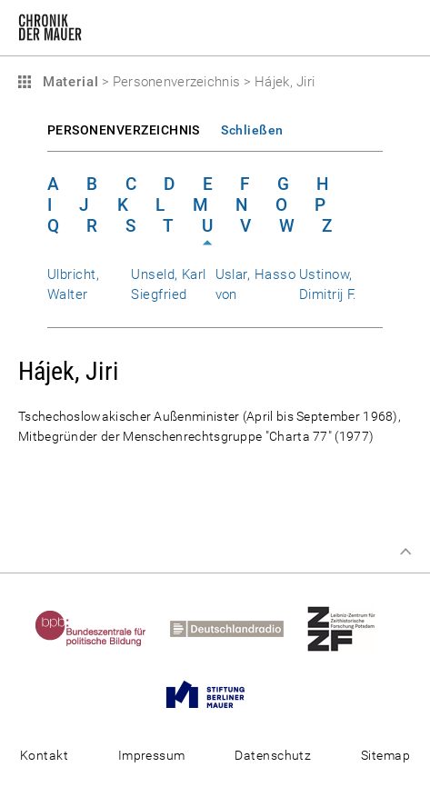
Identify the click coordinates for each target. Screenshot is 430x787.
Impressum (151, 755)
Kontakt (44, 755)
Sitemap (385, 755)
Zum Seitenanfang (405, 551)
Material (68, 82)
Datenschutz (273, 755)
